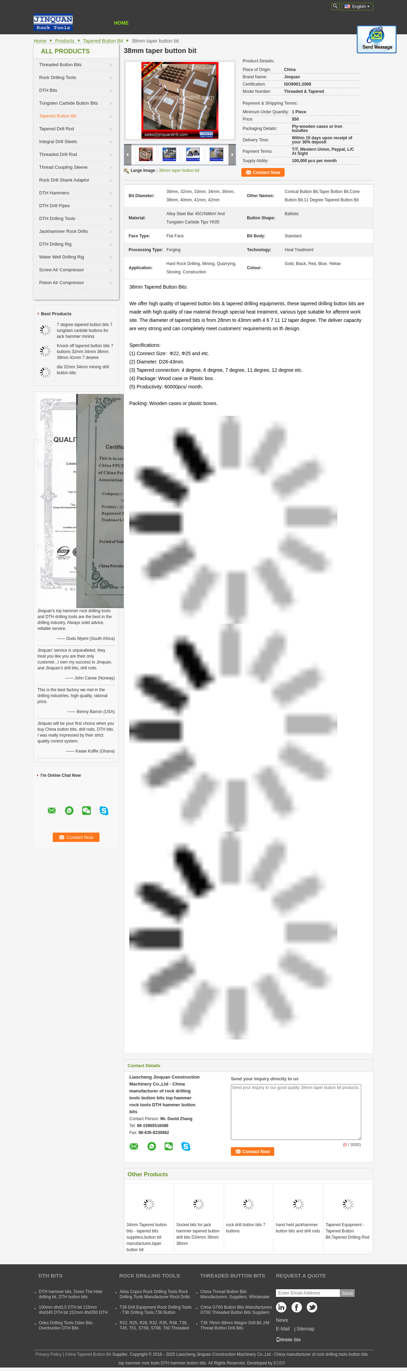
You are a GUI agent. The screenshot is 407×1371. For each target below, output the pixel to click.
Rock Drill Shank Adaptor (64, 180)
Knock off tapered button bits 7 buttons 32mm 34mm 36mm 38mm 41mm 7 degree (85, 351)
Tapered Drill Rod (56, 128)
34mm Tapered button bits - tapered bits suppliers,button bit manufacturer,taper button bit (147, 1237)
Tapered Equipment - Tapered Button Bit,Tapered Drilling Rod (347, 1231)
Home (121, 23)
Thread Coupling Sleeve (63, 167)
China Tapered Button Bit (88, 1354)
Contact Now (266, 172)
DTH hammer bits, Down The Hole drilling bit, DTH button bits (70, 1294)
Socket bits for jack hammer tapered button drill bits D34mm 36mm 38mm (197, 1234)
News (282, 1320)
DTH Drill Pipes (54, 205)
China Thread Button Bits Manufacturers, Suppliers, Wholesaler (235, 1294)
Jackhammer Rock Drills (63, 231)
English (361, 6)
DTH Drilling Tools (57, 218)
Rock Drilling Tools (57, 77)
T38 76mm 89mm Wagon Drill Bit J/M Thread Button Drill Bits (234, 1325)
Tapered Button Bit (103, 41)
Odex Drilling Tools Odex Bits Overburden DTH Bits (66, 1325)
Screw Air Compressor (61, 269)
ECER (279, 1363)
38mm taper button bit (179, 170)
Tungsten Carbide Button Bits (68, 103)
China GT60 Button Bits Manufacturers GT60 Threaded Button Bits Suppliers (236, 1310)
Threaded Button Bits (60, 64)
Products (64, 41)
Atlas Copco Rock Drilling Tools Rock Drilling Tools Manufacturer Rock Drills (155, 1294)
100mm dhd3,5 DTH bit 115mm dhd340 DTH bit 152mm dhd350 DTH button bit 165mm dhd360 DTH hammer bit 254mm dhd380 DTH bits (73, 1315)
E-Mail (283, 1329)
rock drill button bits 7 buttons (245, 1227)
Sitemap (305, 1329)
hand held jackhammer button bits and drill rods (298, 1227)
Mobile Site (288, 1339)
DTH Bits (48, 90)
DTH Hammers (54, 192)
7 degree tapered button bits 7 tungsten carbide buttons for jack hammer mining (84, 330)
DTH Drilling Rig (55, 244)
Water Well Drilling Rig (61, 257)
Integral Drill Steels (58, 141)
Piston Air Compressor (61, 282)
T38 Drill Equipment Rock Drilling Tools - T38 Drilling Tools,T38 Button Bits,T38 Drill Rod (155, 1312)
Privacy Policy (49, 1354)
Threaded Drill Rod (58, 154)
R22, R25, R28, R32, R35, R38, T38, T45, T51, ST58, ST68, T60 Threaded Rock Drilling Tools (154, 1328)
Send (347, 1293)
